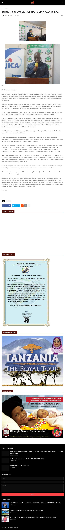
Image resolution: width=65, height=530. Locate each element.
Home (3, 8)
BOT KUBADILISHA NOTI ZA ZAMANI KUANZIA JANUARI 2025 (27, 458)
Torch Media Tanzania (12, 527)
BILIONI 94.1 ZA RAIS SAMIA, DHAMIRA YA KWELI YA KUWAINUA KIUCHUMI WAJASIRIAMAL (35, 503)
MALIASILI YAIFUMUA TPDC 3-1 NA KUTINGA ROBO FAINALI (26, 510)
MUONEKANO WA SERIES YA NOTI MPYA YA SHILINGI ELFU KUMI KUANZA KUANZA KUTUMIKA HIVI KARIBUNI (36, 452)
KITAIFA (7, 8)
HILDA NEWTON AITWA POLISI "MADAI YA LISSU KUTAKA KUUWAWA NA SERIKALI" (33, 517)
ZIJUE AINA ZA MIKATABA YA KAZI (19, 466)
